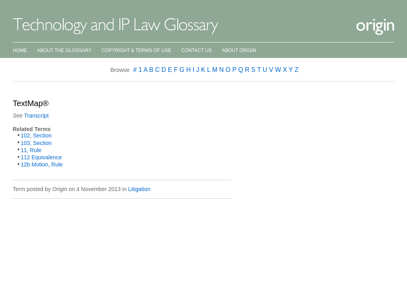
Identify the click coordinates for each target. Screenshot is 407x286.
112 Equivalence (41, 157)
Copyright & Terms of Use (136, 50)
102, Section (36, 135)
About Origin (239, 50)
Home (20, 50)
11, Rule (31, 150)
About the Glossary (64, 50)
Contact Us (196, 50)
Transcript (36, 115)
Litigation (139, 189)
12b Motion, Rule (42, 164)
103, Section (36, 143)
